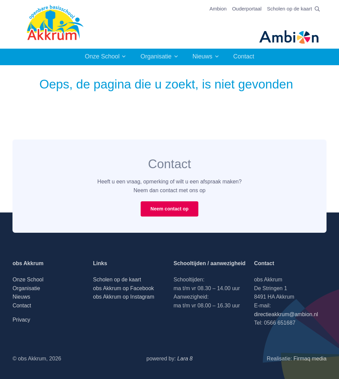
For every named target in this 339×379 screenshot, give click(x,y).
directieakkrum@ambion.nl (286, 314)
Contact (243, 56)
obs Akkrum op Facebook (123, 288)
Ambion (218, 8)
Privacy (21, 320)
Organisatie (155, 56)
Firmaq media (310, 358)
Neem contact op (169, 208)
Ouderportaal (247, 8)
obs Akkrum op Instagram (123, 297)
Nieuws (203, 56)
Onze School (102, 56)
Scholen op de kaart (289, 8)
